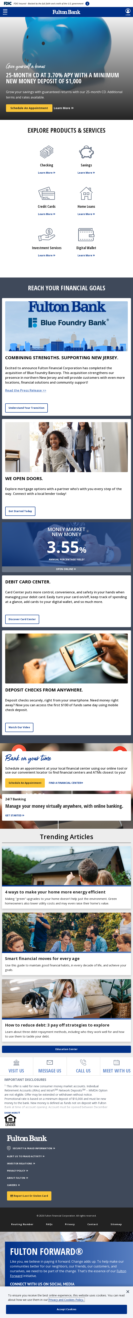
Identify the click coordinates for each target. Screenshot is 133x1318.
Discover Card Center (22, 619)
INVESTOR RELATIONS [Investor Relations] (21, 1163)
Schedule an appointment (25, 783)
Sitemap (116, 1224)
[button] (5, 12)
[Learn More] (63, 106)
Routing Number (22, 1224)
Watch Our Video (19, 727)
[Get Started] (15, 816)
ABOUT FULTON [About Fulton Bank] (18, 1177)
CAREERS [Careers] (13, 1185)
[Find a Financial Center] (66, 783)
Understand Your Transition (26, 408)
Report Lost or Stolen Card (29, 1196)
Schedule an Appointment (29, 108)
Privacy (70, 1224)
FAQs (49, 1224)
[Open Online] (66, 569)
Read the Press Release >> (25, 390)
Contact (92, 1224)
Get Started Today (20, 511)
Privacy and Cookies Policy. (66, 1300)
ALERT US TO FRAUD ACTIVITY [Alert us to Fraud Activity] (26, 1156)
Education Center (66, 1049)
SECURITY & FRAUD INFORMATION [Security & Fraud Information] (34, 1148)
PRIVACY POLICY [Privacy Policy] (18, 1170)
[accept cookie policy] (66, 1309)
